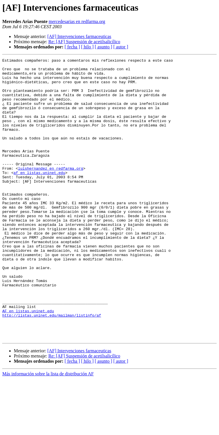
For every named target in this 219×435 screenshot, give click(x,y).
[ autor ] (120, 46)
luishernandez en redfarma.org (50, 190)
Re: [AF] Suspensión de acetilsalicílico (84, 41)
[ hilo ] (87, 46)
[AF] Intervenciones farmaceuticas (79, 36)
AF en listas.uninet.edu (28, 361)
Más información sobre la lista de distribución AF (48, 430)
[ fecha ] (72, 46)
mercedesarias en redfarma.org (77, 21)
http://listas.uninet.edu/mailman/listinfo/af (51, 367)
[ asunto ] (103, 46)
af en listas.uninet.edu (39, 195)
